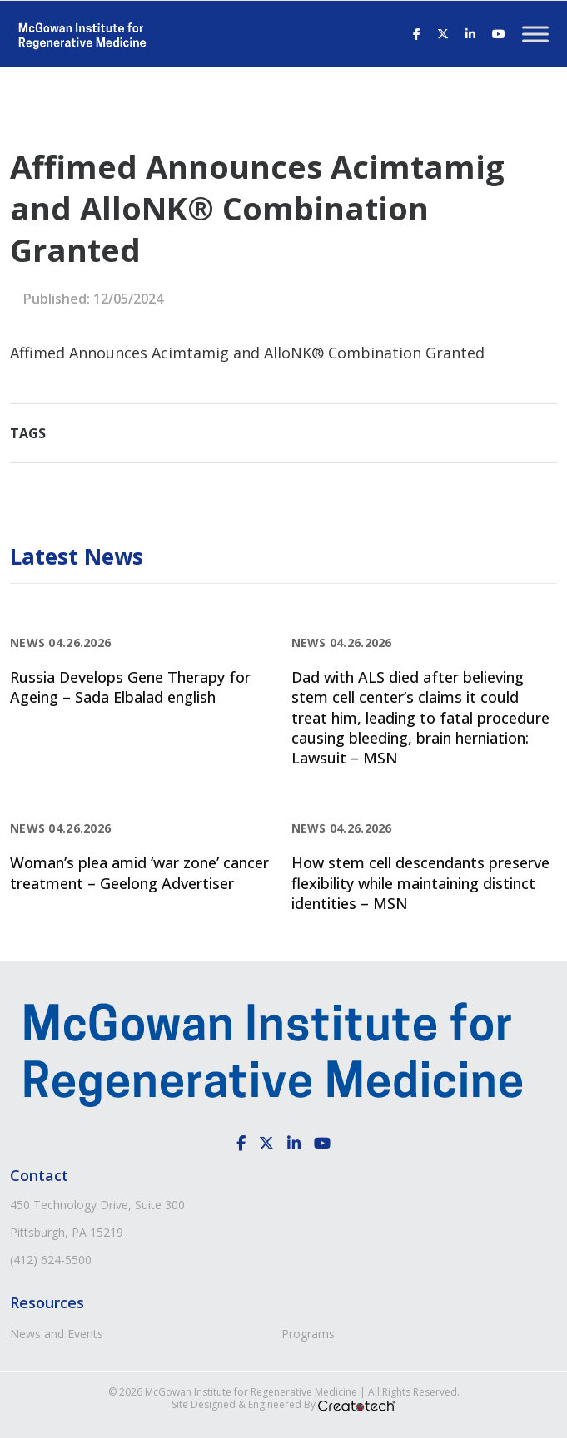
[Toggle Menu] (535, 34)
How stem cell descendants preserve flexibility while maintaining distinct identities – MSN (420, 882)
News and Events (56, 1334)
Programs (308, 1334)
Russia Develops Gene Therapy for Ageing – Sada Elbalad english (130, 687)
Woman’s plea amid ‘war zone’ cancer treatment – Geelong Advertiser (139, 872)
